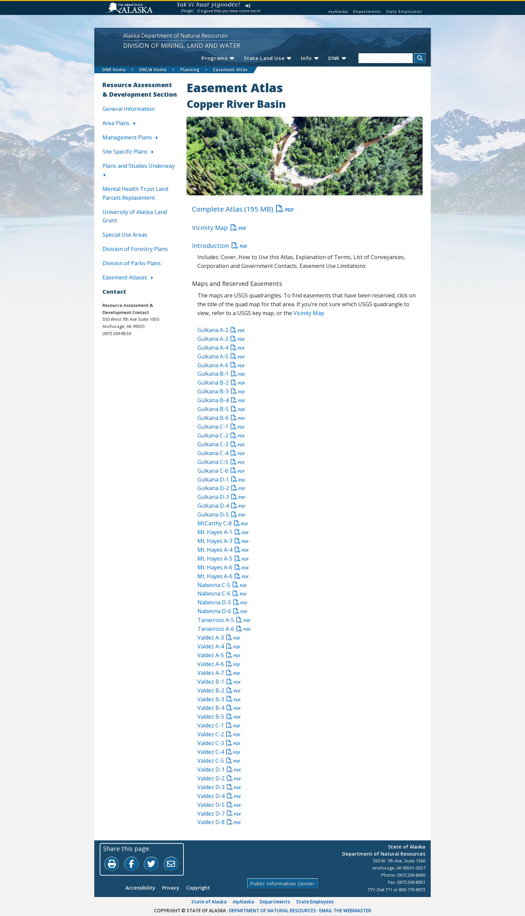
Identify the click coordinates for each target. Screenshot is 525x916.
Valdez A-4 (218, 646)
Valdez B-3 (219, 699)
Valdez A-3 (218, 638)
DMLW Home (153, 70)
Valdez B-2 (219, 690)
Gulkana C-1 (221, 426)
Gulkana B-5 (221, 409)
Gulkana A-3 (221, 339)
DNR (337, 58)
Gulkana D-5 (221, 515)
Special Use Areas (124, 235)
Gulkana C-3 (221, 444)
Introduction (219, 245)
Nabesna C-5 (222, 585)
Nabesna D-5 (222, 602)
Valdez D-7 (219, 813)
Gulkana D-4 (221, 506)
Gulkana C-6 (221, 470)
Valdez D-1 (219, 769)
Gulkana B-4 (221, 400)
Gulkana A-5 (221, 356)
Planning (190, 70)
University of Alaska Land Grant (134, 216)
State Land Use (267, 58)
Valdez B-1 (219, 681)
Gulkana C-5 (221, 462)
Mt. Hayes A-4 (223, 549)
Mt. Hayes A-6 (223, 567)
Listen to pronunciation (248, 5)
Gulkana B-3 (221, 391)
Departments (367, 11)
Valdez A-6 (218, 664)
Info (309, 58)
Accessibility (140, 888)
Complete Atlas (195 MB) (243, 209)
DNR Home (114, 70)
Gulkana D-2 (221, 488)
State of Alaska (209, 902)
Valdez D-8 (219, 822)
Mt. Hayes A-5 (223, 558)
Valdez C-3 (218, 743)
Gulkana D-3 (221, 497)
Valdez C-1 (218, 725)
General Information (128, 109)
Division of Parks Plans (131, 263)
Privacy (170, 888)
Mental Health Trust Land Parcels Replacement (135, 193)
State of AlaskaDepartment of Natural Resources (383, 850)
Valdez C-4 (218, 752)
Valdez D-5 (219, 804)
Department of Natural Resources (272, 911)
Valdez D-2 (219, 778)
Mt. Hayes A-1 (223, 532)
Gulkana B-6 (221, 418)
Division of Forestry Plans (135, 249)
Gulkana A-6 (221, 365)
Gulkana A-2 (221, 330)
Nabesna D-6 (222, 611)
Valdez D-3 (219, 787)
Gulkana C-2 (221, 435)
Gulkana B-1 (221, 374)
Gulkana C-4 (221, 453)
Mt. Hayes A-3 (223, 541)
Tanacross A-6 (224, 629)
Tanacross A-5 (224, 620)
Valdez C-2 (218, 734)
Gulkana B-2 (221, 383)
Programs (216, 58)
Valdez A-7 (218, 673)
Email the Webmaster (345, 911)
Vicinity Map (219, 227)
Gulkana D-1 (221, 479)
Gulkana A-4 (221, 347)
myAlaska (338, 11)
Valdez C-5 (218, 760)
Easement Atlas (230, 70)
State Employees (404, 11)
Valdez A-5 (218, 655)
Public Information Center (282, 883)
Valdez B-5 (219, 717)
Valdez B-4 (219, 708)
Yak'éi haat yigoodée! (209, 4)
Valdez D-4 (219, 796)
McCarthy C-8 (222, 523)
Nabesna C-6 (222, 594)
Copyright (198, 888)
